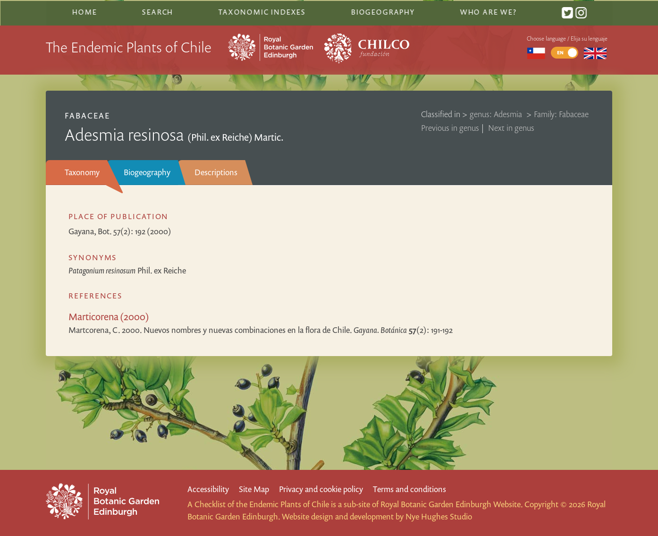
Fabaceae (87, 114)
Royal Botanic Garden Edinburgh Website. (451, 504)
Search (157, 11)
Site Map (254, 489)
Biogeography (147, 170)
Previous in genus (450, 126)
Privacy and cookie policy (321, 489)
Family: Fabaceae (561, 112)
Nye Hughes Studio (438, 516)
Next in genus (511, 126)
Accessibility (208, 489)
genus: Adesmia (497, 112)
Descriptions (215, 170)
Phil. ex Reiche (127, 269)
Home (84, 11)
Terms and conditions (409, 489)
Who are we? (487, 11)
